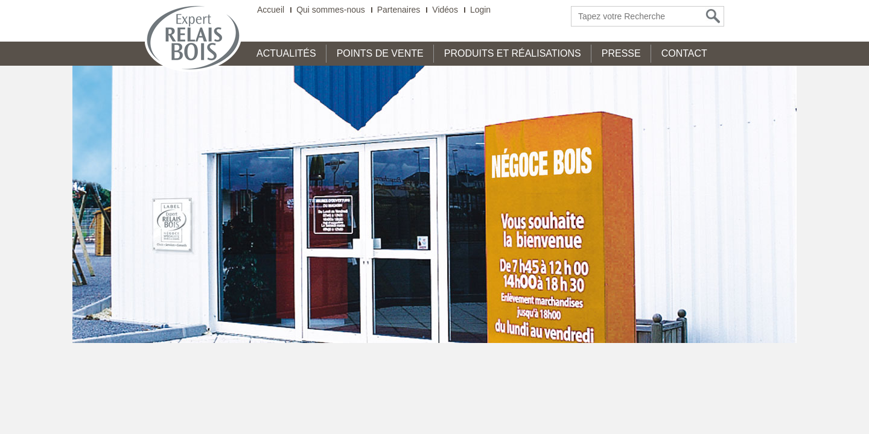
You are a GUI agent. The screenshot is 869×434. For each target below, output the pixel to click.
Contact (684, 53)
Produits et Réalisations (512, 53)
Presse (621, 53)
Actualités (286, 53)
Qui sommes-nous (330, 10)
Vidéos (445, 10)
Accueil (270, 10)
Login (480, 10)
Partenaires (399, 10)
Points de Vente (380, 53)
